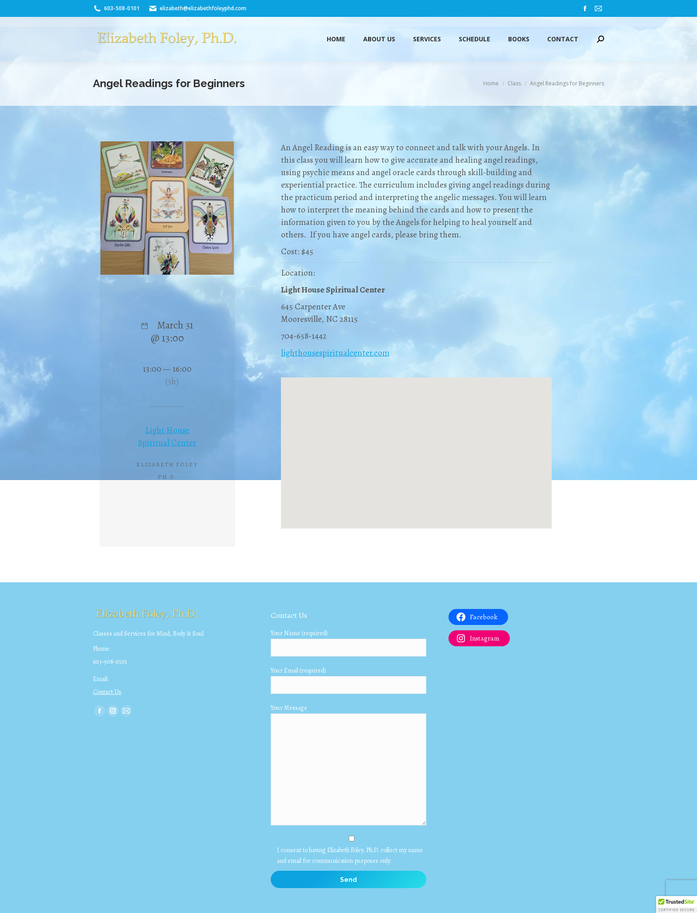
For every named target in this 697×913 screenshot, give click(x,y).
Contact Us (107, 692)
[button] (676, 904)
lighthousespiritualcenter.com (335, 353)
